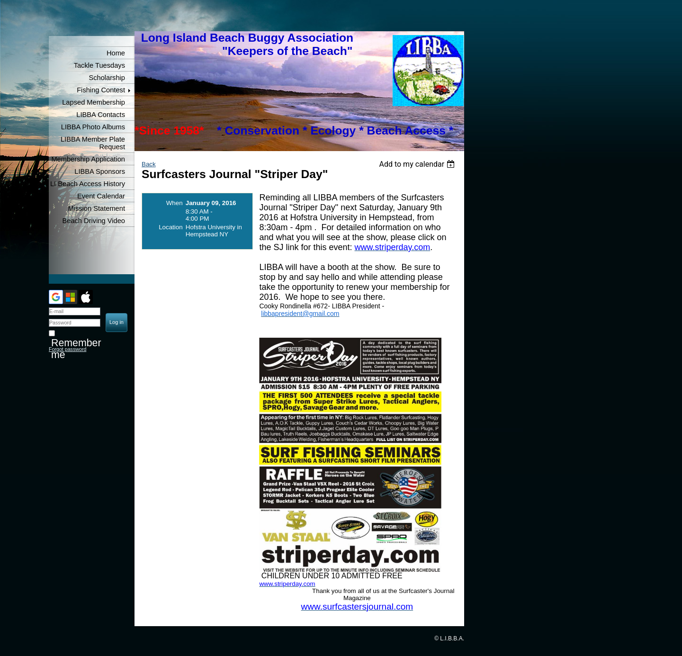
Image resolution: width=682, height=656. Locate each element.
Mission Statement (96, 208)
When (174, 203)
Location (170, 227)
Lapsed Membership (93, 102)
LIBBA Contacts (100, 114)
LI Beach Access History (87, 184)
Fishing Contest (101, 90)
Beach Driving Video (93, 221)
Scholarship (107, 77)
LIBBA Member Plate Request (93, 143)
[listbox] (418, 164)
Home (116, 53)
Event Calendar (101, 196)
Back (149, 164)
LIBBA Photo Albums (93, 127)
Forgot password (67, 349)
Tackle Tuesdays (99, 65)
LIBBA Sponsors (99, 171)
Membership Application (88, 159)
